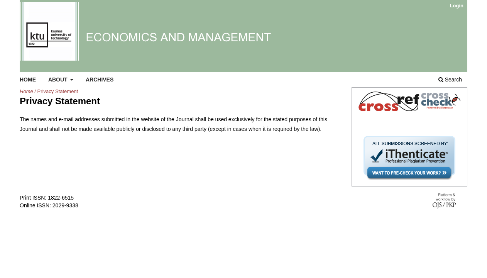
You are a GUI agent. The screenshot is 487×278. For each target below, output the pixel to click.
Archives (99, 79)
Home (28, 79)
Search (450, 79)
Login (456, 5)
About (58, 79)
